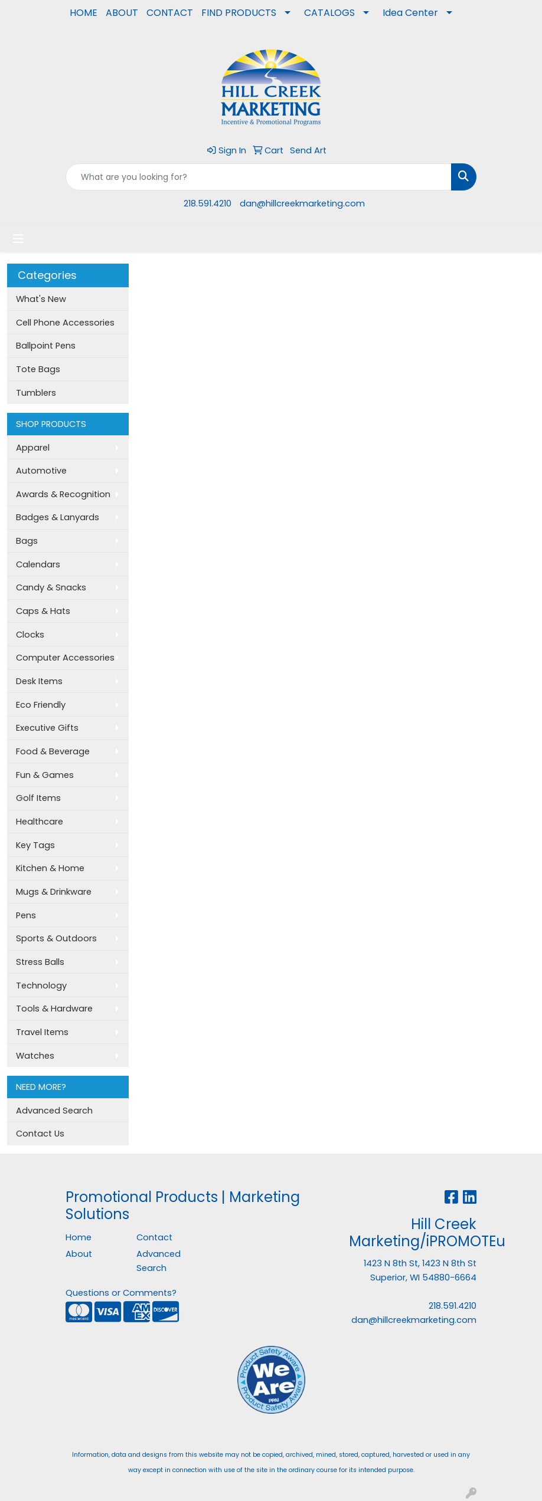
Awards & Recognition (63, 494)
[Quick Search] (259, 177)
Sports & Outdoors (56, 938)
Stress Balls (40, 962)
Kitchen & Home (50, 868)
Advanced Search (54, 1110)
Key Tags (35, 845)
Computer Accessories (65, 658)
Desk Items (39, 681)
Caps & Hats (43, 611)
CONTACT (169, 12)
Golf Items (38, 798)
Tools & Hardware (54, 1008)
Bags (27, 541)
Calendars (38, 564)
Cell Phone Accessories (65, 323)
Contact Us (40, 1133)
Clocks (30, 635)
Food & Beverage (53, 751)
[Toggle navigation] (18, 239)
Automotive (41, 471)
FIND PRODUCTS (238, 12)
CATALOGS (329, 12)
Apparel (33, 448)
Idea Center (410, 12)
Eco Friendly (41, 705)
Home (79, 1237)
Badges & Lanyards (57, 517)
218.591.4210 (207, 203)
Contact (154, 1237)
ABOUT (122, 12)
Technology (41, 985)
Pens (26, 915)
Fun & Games (45, 775)
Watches (35, 1056)
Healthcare (39, 821)
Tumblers (36, 393)
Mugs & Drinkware (54, 892)
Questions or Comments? (121, 1293)
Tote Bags (38, 369)
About (79, 1254)
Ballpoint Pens (46, 346)
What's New (41, 299)
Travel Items (42, 1032)
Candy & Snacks (51, 587)
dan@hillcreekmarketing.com (302, 203)
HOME (83, 12)
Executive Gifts (47, 728)
